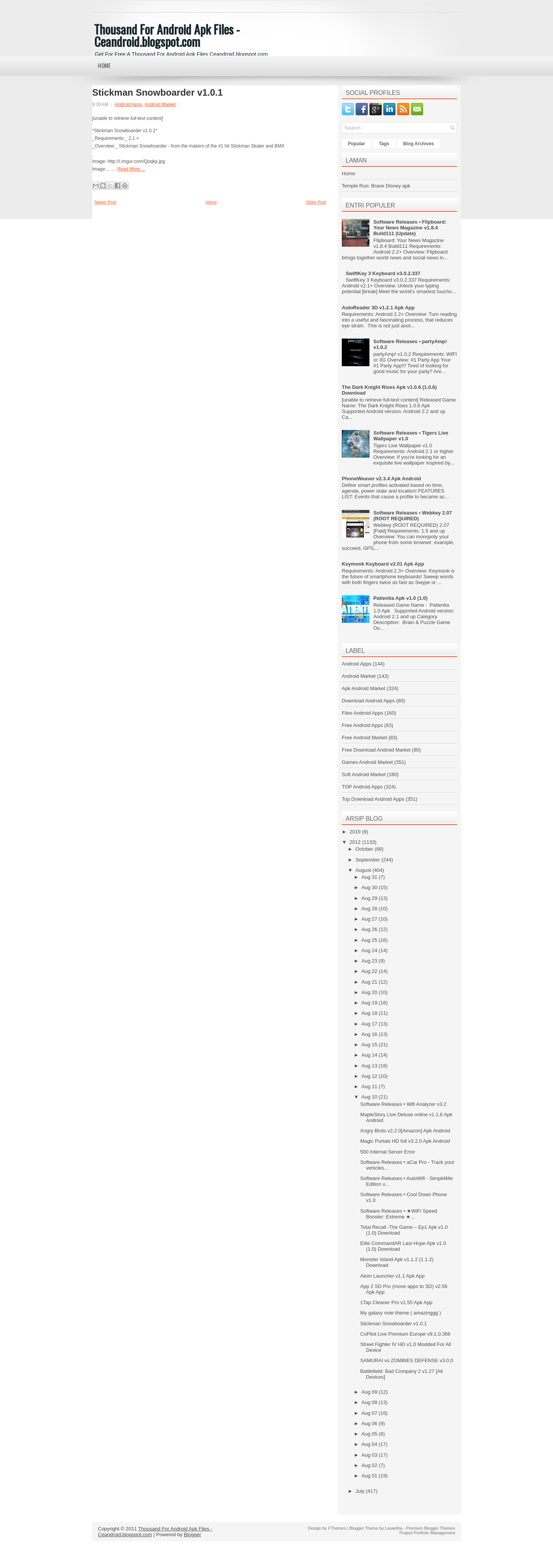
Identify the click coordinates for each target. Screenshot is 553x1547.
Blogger (192, 1534)
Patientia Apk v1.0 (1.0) (400, 598)
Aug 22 (370, 971)
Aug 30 (370, 887)
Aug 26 (370, 929)
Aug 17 (370, 1024)
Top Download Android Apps (373, 799)
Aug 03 (370, 1455)
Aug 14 (370, 1055)
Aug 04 (370, 1444)
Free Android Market (364, 737)
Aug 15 (370, 1044)
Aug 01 (370, 1476)
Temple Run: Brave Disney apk (376, 186)
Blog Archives (418, 143)
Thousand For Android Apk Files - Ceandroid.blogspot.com (167, 35)
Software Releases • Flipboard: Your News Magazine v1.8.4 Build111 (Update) (409, 227)
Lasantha (393, 1528)
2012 (355, 842)
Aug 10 (370, 1097)
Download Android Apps (368, 701)
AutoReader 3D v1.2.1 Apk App (378, 307)
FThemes (337, 1528)
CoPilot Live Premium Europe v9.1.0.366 (405, 1334)
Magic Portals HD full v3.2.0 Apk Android (405, 1141)
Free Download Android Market (376, 750)
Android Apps (128, 104)
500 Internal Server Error (387, 1152)
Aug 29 (370, 898)
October (365, 849)
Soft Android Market (364, 774)
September (368, 860)
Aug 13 (370, 1066)
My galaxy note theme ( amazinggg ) (400, 1313)
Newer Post (105, 202)
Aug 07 (370, 1413)
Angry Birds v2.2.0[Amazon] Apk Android (405, 1131)
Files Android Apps (362, 713)
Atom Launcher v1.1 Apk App (392, 1276)
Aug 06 (370, 1423)
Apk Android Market (363, 688)
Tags (384, 143)
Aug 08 (370, 1402)
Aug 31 (370, 877)
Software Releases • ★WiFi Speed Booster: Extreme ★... (398, 1214)
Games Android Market (367, 762)
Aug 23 (370, 961)
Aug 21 (370, 982)
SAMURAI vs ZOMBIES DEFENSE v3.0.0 (406, 1360)
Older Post (316, 202)
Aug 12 (370, 1076)
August (364, 870)
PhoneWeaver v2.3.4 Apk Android (381, 478)
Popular (356, 143)
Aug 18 (370, 1013)
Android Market (160, 104)
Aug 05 (370, 1434)
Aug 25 (370, 940)
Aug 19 (370, 1003)
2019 (355, 832)
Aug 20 (370, 992)
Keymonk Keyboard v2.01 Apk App (383, 564)
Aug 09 (370, 1392)
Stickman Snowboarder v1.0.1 (157, 92)
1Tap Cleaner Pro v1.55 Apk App (396, 1302)
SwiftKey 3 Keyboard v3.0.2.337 (383, 273)
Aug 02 (370, 1465)
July (361, 1491)
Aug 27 (370, 919)
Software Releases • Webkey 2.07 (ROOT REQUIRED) (412, 515)
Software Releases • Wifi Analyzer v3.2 (403, 1104)
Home (104, 65)
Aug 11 (370, 1086)
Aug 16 (370, 1034)
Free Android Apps (362, 725)
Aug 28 (370, 908)
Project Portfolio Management (427, 1532)
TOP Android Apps (362, 787)
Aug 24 (370, 950)
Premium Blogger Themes (430, 1528)
